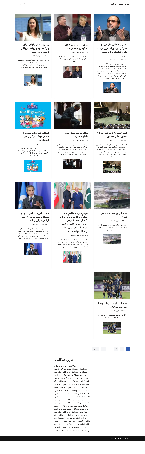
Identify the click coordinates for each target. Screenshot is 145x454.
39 (103, 362)
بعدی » (94, 362)
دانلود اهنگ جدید (73, 385)
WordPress (115, 451)
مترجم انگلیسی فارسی (72, 394)
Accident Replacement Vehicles (67, 443)
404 (25, 4)
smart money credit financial (70, 410)
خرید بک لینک (72, 397)
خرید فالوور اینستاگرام (80, 388)
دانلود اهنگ (58, 394)
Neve (128, 451)
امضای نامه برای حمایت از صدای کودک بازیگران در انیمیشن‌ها (35, 142)
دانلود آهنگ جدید (83, 437)
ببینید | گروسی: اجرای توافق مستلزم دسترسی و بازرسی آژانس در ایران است (34, 224)
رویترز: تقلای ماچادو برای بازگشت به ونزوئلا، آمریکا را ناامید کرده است (35, 48)
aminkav (123, 59)
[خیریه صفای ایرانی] (120, 4)
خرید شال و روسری (61, 419)
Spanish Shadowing (80, 382)
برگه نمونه (18, 4)
